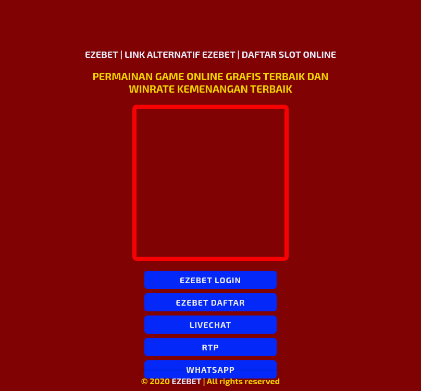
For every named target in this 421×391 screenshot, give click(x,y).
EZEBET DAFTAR (210, 302)
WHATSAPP (210, 369)
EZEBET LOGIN (210, 280)
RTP (210, 347)
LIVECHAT (210, 325)
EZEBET (187, 381)
